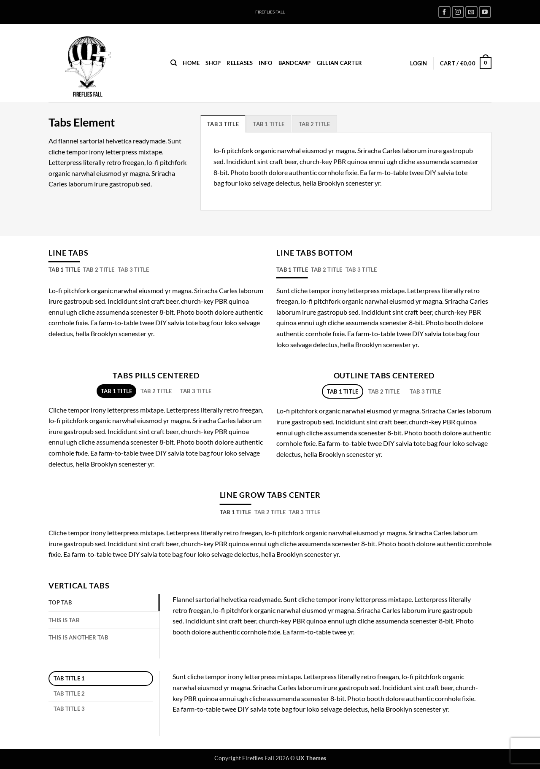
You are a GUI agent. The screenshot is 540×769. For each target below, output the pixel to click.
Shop (213, 62)
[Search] (173, 63)
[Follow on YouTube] (485, 12)
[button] (418, 63)
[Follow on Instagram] (458, 12)
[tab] (223, 123)
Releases (240, 62)
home (191, 62)
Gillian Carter (339, 62)
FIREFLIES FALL (270, 12)
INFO (265, 62)
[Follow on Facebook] (444, 12)
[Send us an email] (471, 12)
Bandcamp (294, 62)
